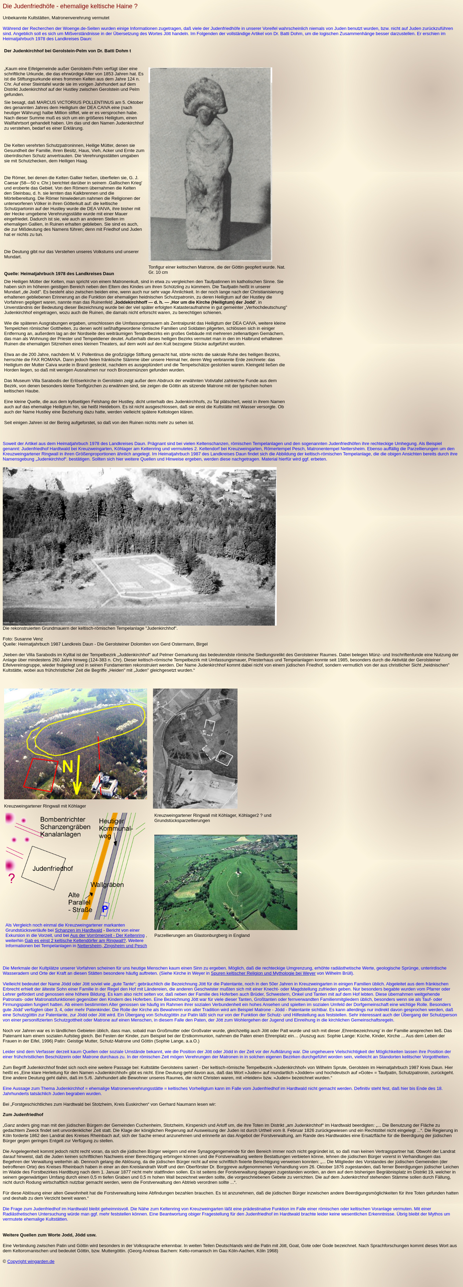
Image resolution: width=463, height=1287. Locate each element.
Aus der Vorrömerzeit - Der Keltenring (107, 935)
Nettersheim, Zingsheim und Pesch (112, 945)
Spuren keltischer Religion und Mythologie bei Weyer (263, 973)
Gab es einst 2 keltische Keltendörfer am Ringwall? (75, 940)
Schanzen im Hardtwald (78, 930)
